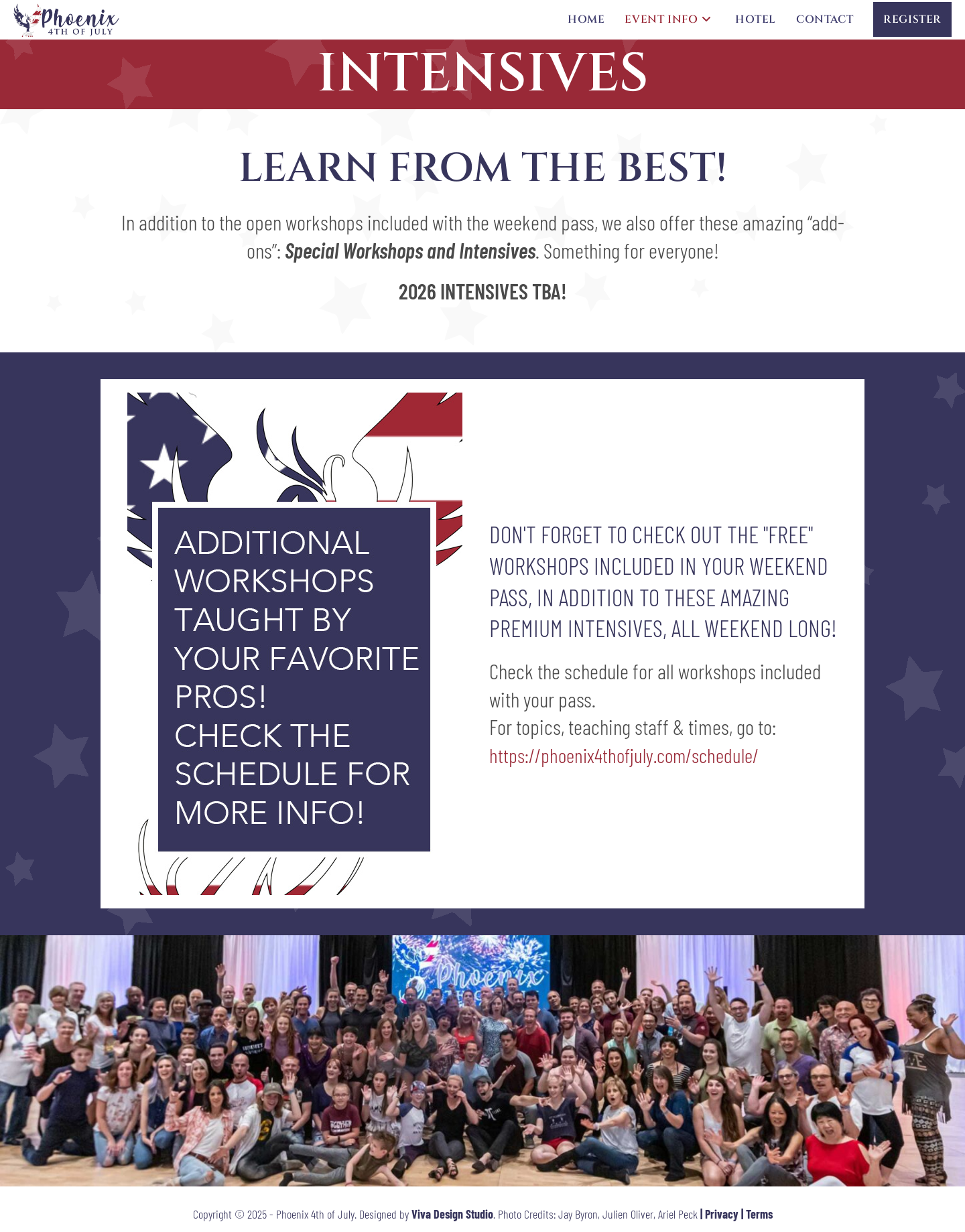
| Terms (757, 1214)
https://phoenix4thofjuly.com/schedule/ (624, 755)
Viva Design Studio (452, 1214)
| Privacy (719, 1214)
